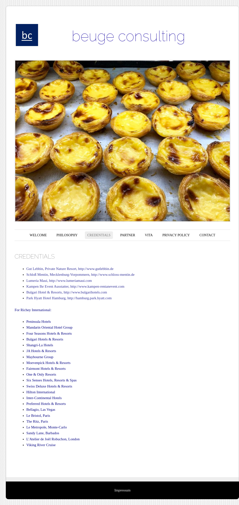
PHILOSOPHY (67, 235)
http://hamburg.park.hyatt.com (89, 298)
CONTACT (207, 235)
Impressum (122, 490)
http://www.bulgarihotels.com (85, 292)
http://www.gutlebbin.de (95, 269)
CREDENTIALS (99, 235)
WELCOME (38, 235)
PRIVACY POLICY (176, 235)
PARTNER (127, 235)
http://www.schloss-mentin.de (113, 274)
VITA (149, 235)
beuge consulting (128, 36)
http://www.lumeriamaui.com (70, 281)
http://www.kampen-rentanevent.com (97, 286)
